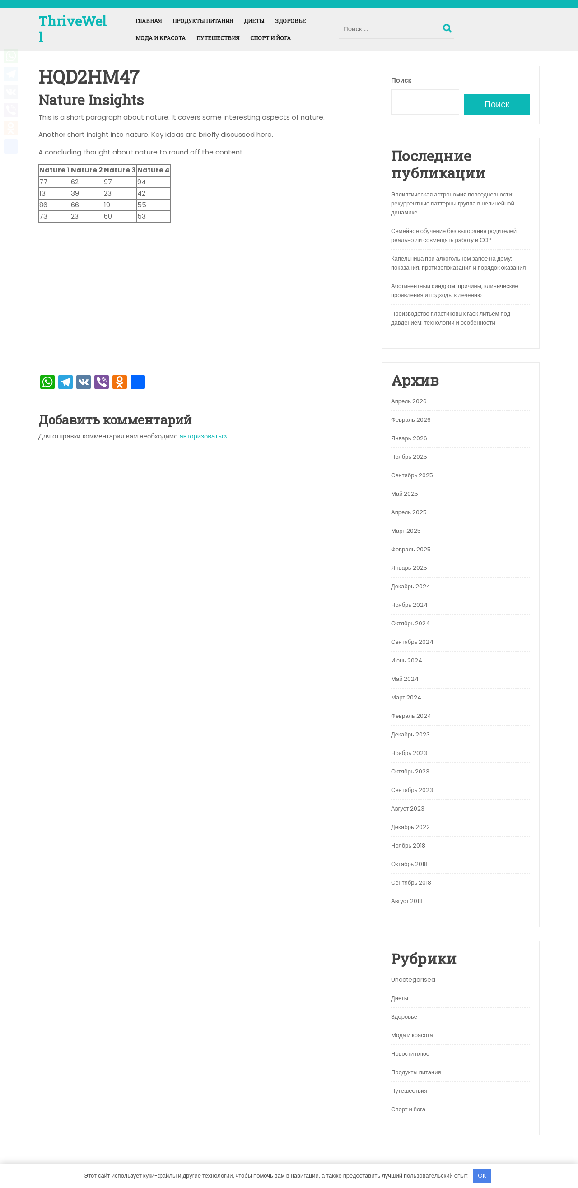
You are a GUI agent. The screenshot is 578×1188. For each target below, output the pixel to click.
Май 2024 (405, 679)
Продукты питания (202, 20)
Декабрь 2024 (410, 586)
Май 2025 (404, 493)
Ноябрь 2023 (409, 753)
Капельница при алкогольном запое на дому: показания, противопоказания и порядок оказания (458, 263)
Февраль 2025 (411, 549)
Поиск (448, 26)
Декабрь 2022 (410, 827)
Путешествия (217, 38)
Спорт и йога (270, 38)
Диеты (254, 20)
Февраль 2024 (411, 716)
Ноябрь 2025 (409, 456)
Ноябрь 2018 (408, 845)
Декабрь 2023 (410, 734)
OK (482, 1175)
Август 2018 (407, 901)
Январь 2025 (409, 568)
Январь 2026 (409, 438)
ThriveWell (72, 29)
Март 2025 (406, 530)
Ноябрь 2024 (409, 605)
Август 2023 (407, 808)
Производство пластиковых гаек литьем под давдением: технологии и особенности (450, 318)
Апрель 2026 (409, 401)
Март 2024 (406, 697)
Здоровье (290, 20)
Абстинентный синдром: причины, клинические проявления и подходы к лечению (454, 290)
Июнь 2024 (406, 660)
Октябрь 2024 (410, 623)
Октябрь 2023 (410, 771)
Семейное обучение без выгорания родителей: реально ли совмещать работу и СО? (454, 235)
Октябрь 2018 (409, 864)
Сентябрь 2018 (411, 882)
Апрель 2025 (409, 512)
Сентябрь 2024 (412, 642)
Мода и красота (160, 38)
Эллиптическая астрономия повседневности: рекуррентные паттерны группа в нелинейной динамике (452, 203)
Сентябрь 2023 (412, 790)
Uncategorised (413, 979)
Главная (148, 20)
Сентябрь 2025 (412, 475)
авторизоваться (204, 436)
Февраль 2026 (411, 419)
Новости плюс (410, 1053)
